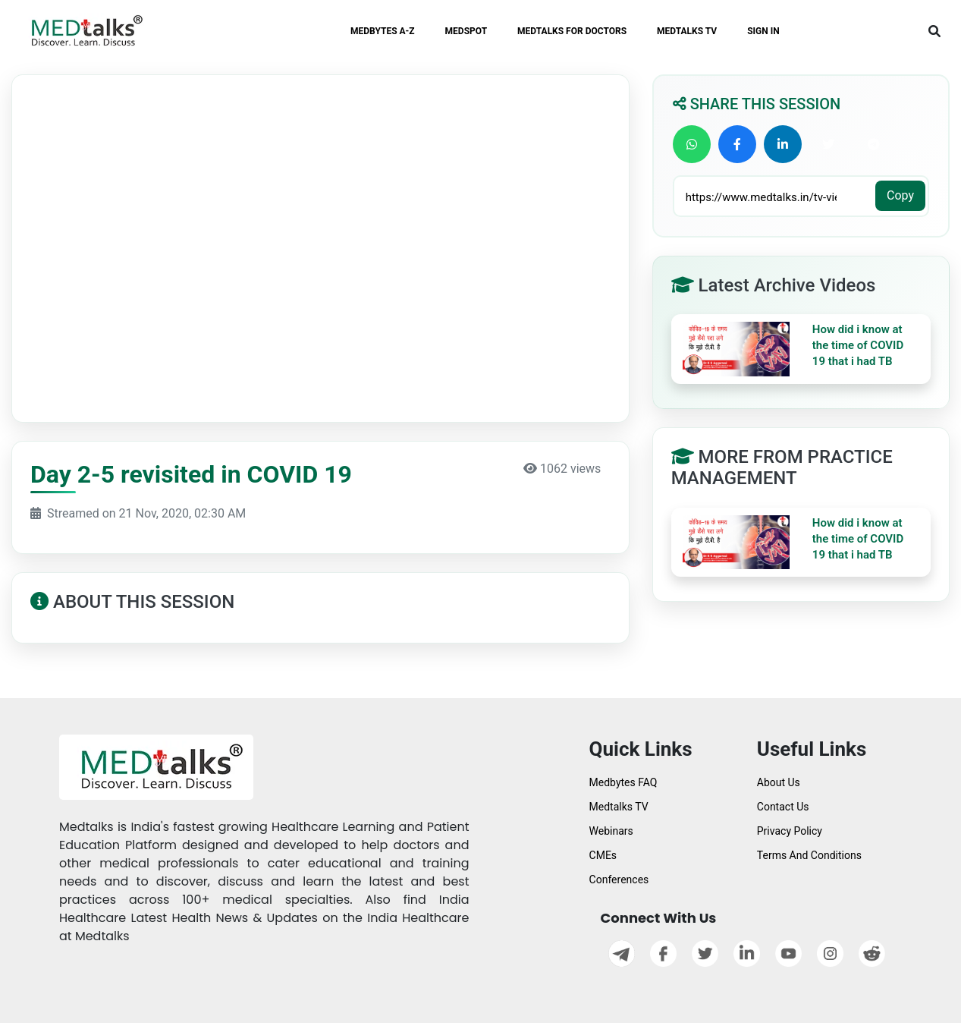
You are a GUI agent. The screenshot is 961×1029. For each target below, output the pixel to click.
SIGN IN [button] (763, 31)
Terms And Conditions (809, 855)
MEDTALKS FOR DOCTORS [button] (572, 31)
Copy (900, 195)
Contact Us (783, 807)
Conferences (619, 879)
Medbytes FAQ (623, 782)
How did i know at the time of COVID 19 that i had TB (857, 345)
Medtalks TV (619, 807)
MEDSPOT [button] (466, 31)
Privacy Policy (789, 831)
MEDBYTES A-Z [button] (382, 31)
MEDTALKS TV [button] (687, 31)
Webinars (611, 831)
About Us (778, 782)
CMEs (603, 855)
